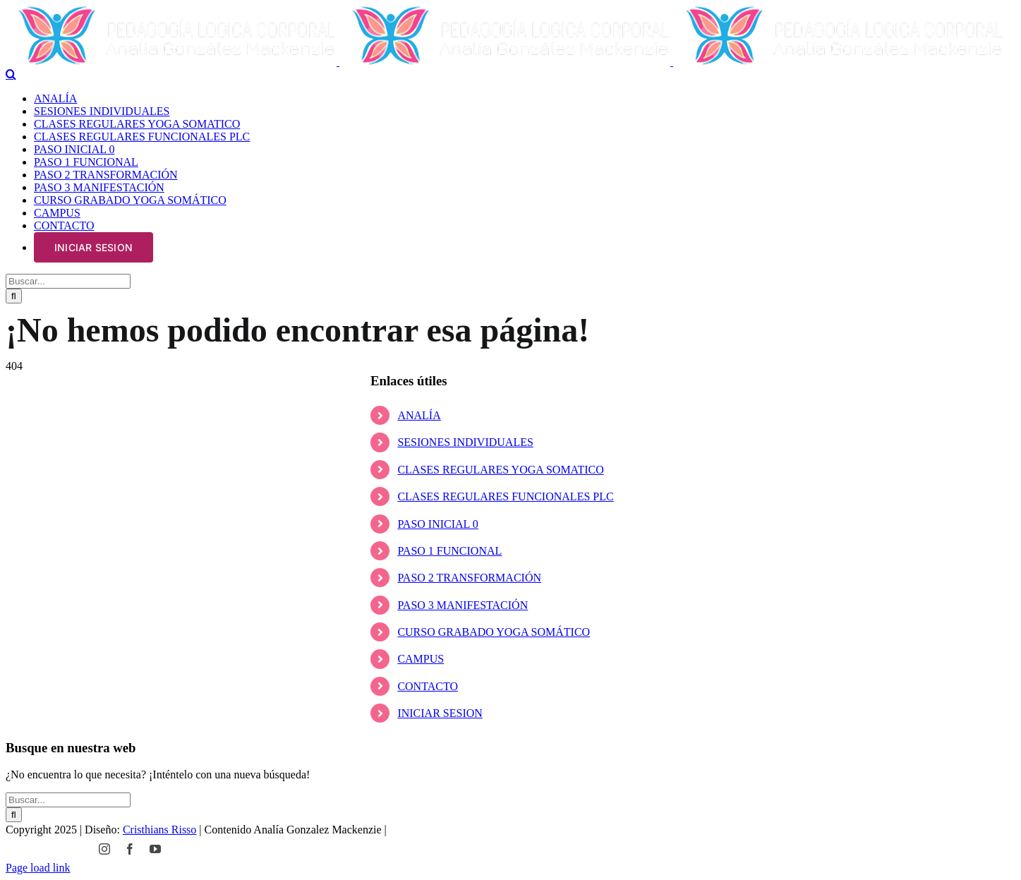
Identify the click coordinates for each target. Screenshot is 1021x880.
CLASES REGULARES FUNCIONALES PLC (505, 496)
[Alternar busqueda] (11, 74)
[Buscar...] (68, 281)
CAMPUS (420, 659)
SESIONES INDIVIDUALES (465, 442)
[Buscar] (14, 296)
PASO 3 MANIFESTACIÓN (462, 605)
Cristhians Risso (159, 830)
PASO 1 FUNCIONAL (449, 551)
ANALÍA (418, 415)
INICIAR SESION (439, 713)
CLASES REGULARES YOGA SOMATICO (500, 470)
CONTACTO (427, 686)
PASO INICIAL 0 (437, 524)
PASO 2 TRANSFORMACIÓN (469, 578)
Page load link (38, 868)
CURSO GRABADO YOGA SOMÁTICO (493, 632)
